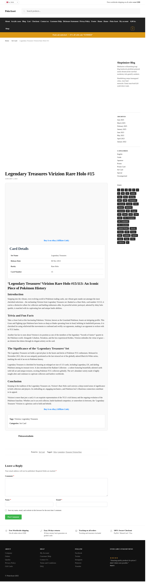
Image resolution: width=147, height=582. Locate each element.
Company (8, 553)
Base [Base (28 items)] (119, 197)
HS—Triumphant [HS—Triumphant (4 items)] (129, 218)
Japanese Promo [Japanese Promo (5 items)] (123, 228)
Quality (8, 560)
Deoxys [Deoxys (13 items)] (120, 207)
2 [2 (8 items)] (122, 190)
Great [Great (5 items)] (125, 214)
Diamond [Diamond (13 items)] (121, 211)
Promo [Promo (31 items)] (133, 232)
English (119, 154)
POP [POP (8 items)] (127, 232)
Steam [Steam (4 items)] (120, 239)
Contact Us (44, 560)
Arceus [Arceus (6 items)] (133, 193)
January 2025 (121, 129)
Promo (119, 164)
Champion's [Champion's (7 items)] (132, 200)
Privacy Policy (10, 563)
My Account (44, 553)
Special (119, 173)
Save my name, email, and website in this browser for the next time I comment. (35, 510)
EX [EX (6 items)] (119, 214)
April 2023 (121, 139)
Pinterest (78, 563)
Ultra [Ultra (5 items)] (132, 239)
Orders (7, 556)
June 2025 (120, 120)
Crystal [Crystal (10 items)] (129, 204)
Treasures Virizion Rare (74, 452)
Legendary (61, 452)
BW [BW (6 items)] (119, 200)
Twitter (77, 556)
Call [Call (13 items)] (125, 200)
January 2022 (121, 142)
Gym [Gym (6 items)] (136, 214)
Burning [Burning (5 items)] (132, 197)
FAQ (42, 566)
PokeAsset (10, 11)
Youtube (78, 566)
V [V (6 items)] (127, 242)
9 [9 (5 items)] (118, 193)
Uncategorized (122, 176)
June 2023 (120, 132)
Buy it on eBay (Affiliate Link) (56, 240)
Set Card (14, 41)
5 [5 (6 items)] (133, 190)
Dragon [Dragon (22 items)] (134, 211)
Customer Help (45, 556)
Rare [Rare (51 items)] (119, 235)
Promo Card (121, 167)
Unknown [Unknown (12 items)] (121, 242)
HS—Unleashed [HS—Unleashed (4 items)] (123, 225)
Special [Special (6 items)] (134, 235)
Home (7, 41)
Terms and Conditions (48, 563)
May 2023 (120, 135)
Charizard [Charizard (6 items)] (121, 204)
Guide (119, 157)
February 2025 (122, 126)
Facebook (78, 553)
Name (8, 500)
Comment (9, 476)
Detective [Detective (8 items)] (128, 207)
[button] (135, 25)
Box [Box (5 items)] (125, 197)
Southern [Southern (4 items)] (126, 235)
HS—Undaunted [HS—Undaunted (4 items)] (123, 221)
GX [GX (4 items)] (131, 214)
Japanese (120, 160)
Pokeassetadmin (25, 436)
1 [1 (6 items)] (118, 190)
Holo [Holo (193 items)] (119, 218)
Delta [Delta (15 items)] (135, 204)
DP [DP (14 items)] (128, 211)
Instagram (78, 560)
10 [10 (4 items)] (123, 193)
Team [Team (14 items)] (126, 239)
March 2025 (121, 123)
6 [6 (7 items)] (137, 190)
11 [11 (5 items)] (127, 193)
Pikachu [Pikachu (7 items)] (133, 228)
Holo (55, 452)
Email (59, 500)
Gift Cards (9, 566)
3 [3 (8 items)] (126, 190)
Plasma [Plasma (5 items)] (120, 232)
